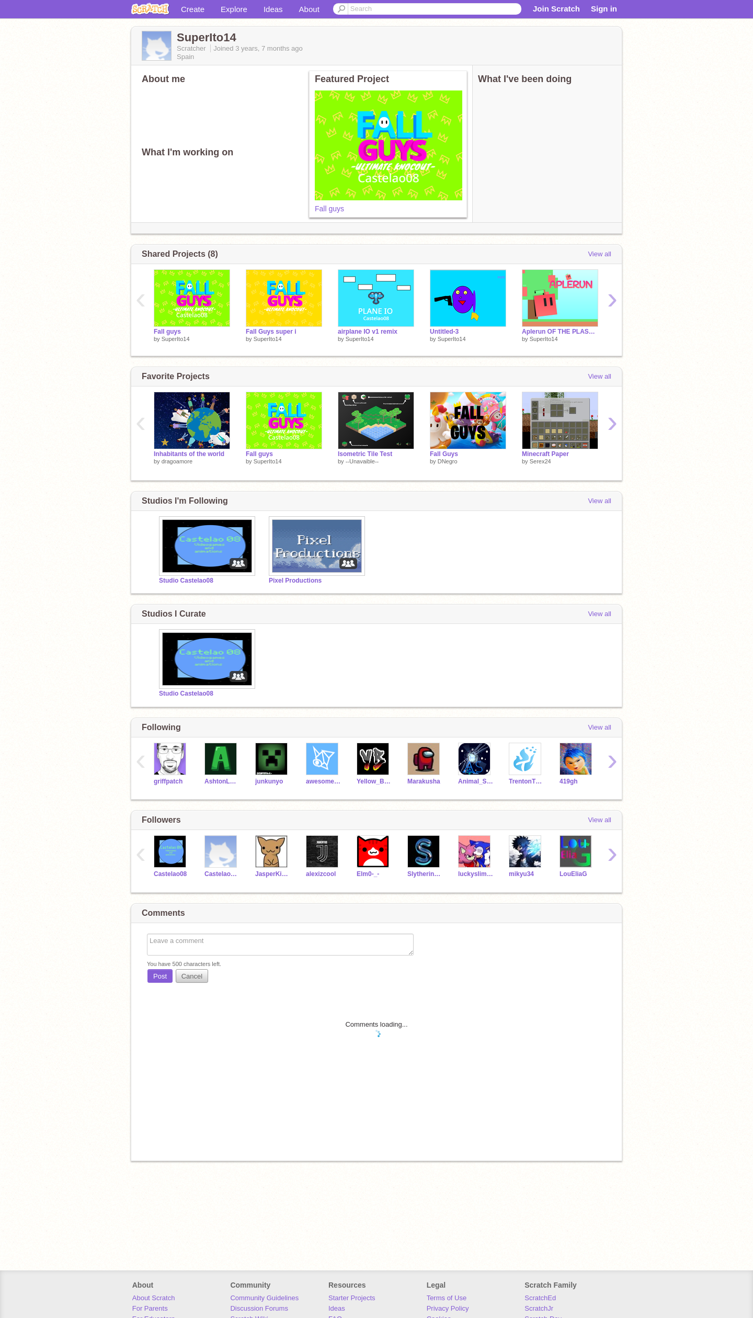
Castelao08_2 (221, 874)
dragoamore (177, 461)
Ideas (273, 9)
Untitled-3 (444, 331)
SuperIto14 (176, 339)
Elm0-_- (368, 874)
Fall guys (329, 208)
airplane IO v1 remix (367, 331)
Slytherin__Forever (424, 874)
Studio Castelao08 (186, 580)
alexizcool (321, 874)
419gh (569, 781)
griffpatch (168, 781)
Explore (234, 9)
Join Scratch (556, 8)
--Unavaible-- (362, 461)
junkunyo (269, 781)
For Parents (150, 1308)
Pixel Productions (295, 580)
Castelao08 (170, 874)
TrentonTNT (526, 781)
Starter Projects (351, 1298)
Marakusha (423, 781)
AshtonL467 (221, 781)
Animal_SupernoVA (475, 781)
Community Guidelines (264, 1298)
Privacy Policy (448, 1308)
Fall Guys (444, 454)
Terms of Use (447, 1298)
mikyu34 (521, 874)
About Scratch (153, 1298)
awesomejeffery (323, 781)
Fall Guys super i (271, 331)
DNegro (448, 461)
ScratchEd (540, 1298)
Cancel (191, 976)
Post (160, 976)
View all (599, 254)
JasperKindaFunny (272, 874)
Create (192, 9)
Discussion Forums (259, 1308)
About (309, 9)
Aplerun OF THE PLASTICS (560, 331)
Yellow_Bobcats (374, 781)
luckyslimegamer (475, 874)
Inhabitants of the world (189, 454)
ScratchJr (538, 1308)
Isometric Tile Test (365, 454)
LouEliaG (573, 874)
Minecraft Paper (545, 454)
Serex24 (540, 461)
